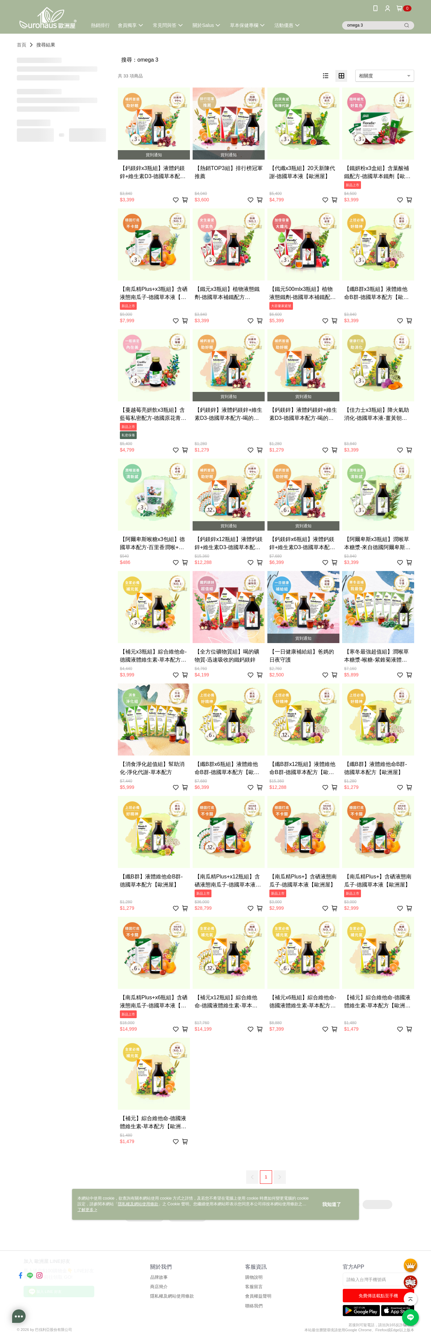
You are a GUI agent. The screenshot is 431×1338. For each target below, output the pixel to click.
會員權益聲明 (258, 1296)
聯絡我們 (254, 1305)
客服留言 (254, 1286)
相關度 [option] (366, 75)
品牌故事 (159, 1277)
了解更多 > (87, 1209)
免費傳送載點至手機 (378, 1295)
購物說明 (254, 1277)
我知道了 (331, 1204)
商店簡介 (159, 1286)
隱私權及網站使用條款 (172, 1296)
